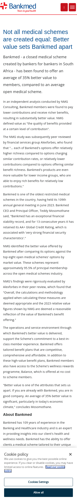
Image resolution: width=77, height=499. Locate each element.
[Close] (70, 454)
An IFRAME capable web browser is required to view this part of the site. (38, 242)
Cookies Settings (38, 482)
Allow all (38, 492)
